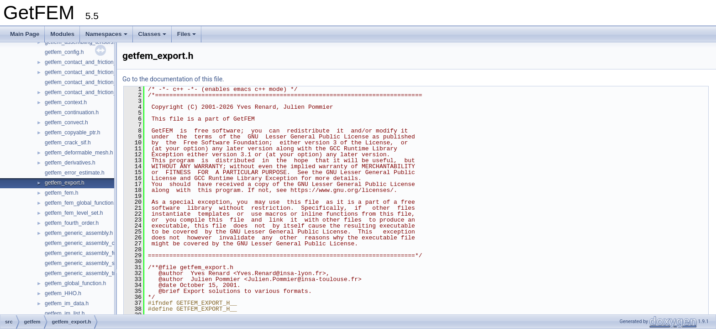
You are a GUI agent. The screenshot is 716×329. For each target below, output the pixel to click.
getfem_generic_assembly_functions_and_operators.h (111, 253)
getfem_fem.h (61, 193)
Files (186, 34)
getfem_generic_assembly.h (79, 233)
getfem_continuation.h (72, 112)
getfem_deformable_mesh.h (79, 152)
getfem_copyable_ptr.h (72, 132)
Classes (152, 34)
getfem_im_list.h (64, 313)
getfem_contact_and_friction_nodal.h (90, 92)
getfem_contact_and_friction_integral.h (92, 72)
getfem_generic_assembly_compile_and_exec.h (103, 243)
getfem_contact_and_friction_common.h (93, 62)
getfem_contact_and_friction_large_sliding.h (98, 82)
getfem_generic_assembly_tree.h (85, 273)
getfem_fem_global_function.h (81, 203)
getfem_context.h (66, 102)
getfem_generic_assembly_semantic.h (91, 263)
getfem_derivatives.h (70, 162)
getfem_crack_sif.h (68, 142)
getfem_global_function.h (75, 283)
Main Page (24, 34)
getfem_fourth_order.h (72, 223)
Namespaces (106, 34)
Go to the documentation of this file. (173, 79)
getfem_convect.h (66, 122)
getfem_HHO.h (63, 293)
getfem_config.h (64, 52)
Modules (62, 34)
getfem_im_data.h (67, 303)
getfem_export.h (64, 183)
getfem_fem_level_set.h (74, 213)
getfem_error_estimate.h (75, 173)
